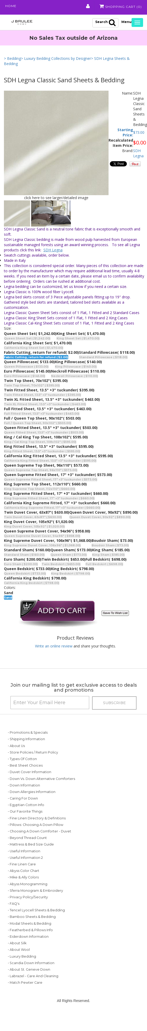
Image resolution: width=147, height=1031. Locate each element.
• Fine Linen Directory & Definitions (37, 825)
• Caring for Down (23, 805)
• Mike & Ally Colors (23, 891)
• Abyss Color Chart (23, 884)
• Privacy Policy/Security (28, 911)
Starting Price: (125, 133)
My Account (88, 6)
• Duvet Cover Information (29, 772)
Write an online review (53, 646)
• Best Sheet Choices (25, 766)
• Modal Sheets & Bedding (29, 937)
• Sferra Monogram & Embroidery (35, 904)
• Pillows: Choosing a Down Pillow (35, 832)
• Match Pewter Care (25, 996)
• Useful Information (24, 865)
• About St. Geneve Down (29, 983)
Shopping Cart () (120, 6)
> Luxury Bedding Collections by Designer (56, 58)
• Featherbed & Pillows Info (30, 944)
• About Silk (17, 957)
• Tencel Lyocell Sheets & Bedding (36, 924)
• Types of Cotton (22, 759)
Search (105, 22)
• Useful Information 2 (25, 871)
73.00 (139, 132)
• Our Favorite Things (25, 818)
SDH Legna (138, 153)
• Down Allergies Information (31, 799)
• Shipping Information (26, 740)
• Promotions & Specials (28, 733)
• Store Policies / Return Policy (33, 753)
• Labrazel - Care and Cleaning (33, 990)
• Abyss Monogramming (27, 897)
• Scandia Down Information (31, 976)
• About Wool (19, 963)
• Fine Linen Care (22, 878)
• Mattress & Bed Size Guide (31, 858)
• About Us (16, 746)
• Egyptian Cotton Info (26, 812)
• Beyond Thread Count (27, 851)
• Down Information (24, 792)
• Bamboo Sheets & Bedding (32, 930)
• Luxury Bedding (22, 970)
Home (10, 6)
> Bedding (12, 58)
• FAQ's (13, 917)
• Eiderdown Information (28, 950)
